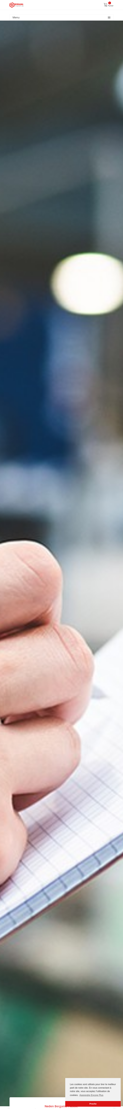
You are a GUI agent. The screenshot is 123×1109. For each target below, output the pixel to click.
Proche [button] (93, 1104)
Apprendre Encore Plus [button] (91, 1095)
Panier (108, 5)
